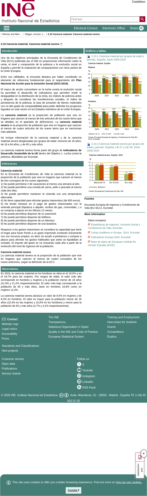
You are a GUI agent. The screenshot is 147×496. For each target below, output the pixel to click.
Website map (10, 324)
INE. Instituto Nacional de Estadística (34, 395)
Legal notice (9, 328)
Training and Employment (123, 317)
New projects (10, 350)
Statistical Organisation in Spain (69, 326)
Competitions (115, 331)
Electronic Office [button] (113, 28)
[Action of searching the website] (142, 19)
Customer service (13, 358)
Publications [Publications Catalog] (9, 368)
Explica (111, 336)
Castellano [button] (138, 1)
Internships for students (122, 322)
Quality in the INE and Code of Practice (73, 331)
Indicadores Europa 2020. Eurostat (111, 237)
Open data (8, 363)
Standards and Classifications (20, 345)
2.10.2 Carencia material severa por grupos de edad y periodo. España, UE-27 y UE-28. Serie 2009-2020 (115, 147)
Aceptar (73, 490)
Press (5, 338)
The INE (54, 317)
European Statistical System (66, 336)
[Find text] (105, 19)
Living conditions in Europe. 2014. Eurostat (115, 232)
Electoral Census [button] (86, 28)
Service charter (11, 373)
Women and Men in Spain (15, 34)
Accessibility (9, 333)
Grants (111, 326)
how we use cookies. (129, 482)
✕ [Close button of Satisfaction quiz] (143, 454)
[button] (136, 28)
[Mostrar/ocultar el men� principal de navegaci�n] (6, 28)
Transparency (57, 322)
